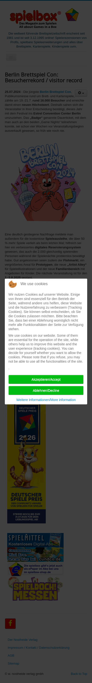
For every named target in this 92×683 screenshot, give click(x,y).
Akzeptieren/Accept (46, 379)
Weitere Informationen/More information (46, 400)
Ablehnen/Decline (46, 390)
